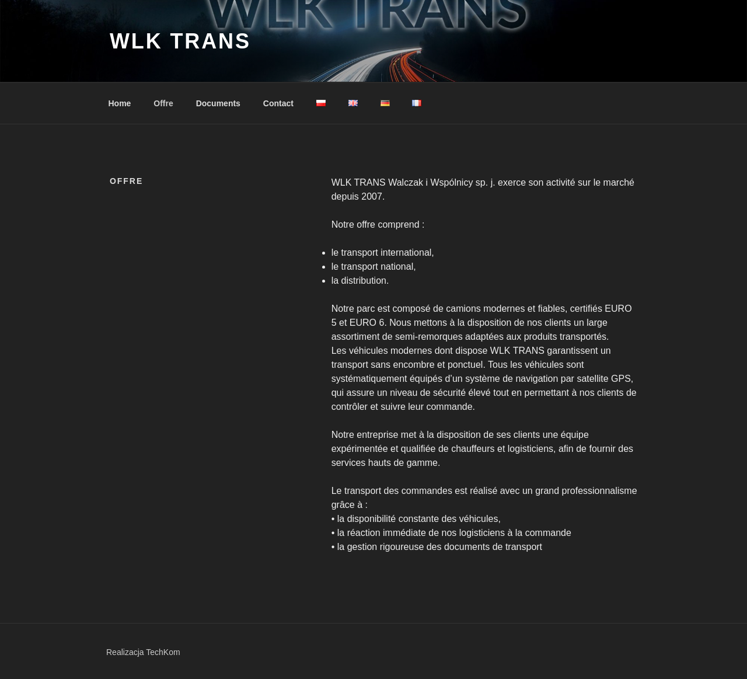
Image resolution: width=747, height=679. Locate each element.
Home (120, 103)
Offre (163, 103)
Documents (218, 103)
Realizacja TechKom (143, 652)
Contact (278, 103)
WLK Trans (180, 41)
